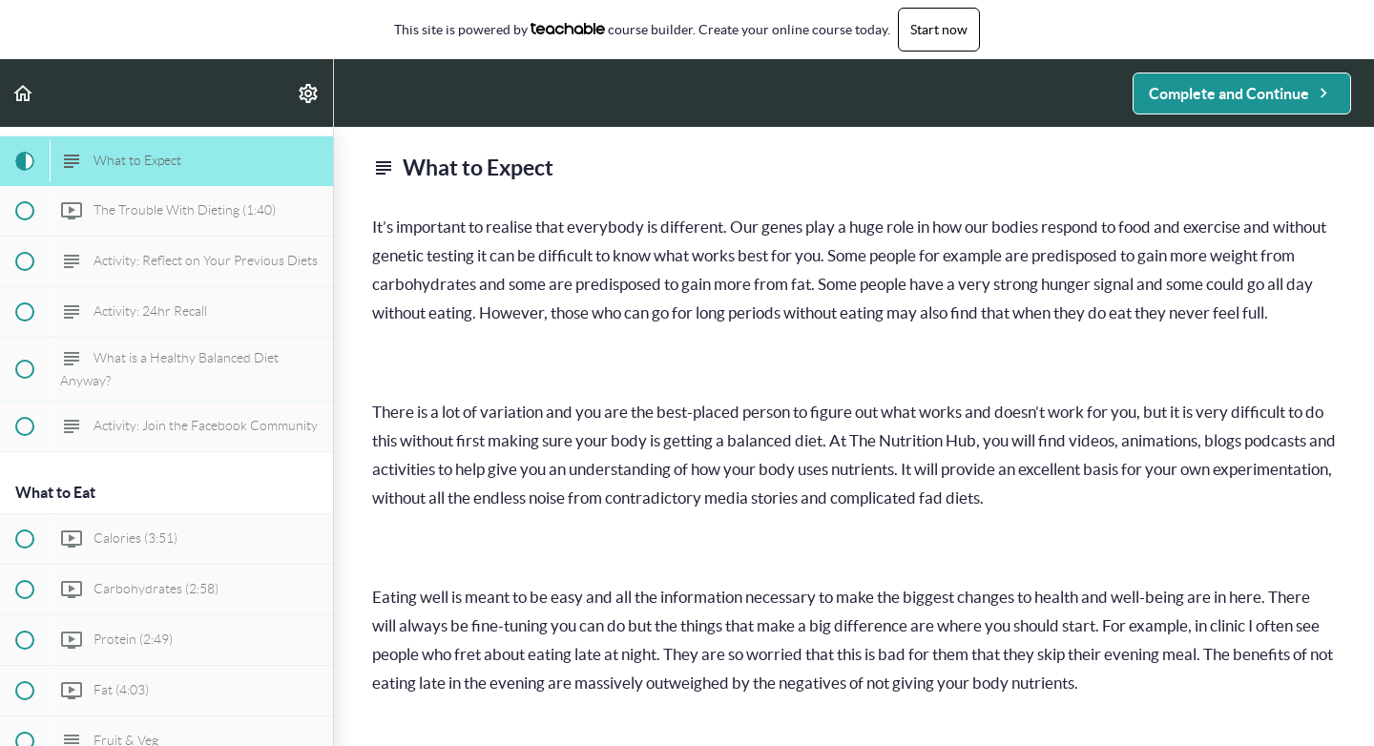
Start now (939, 29)
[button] (24, 93)
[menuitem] (309, 93)
